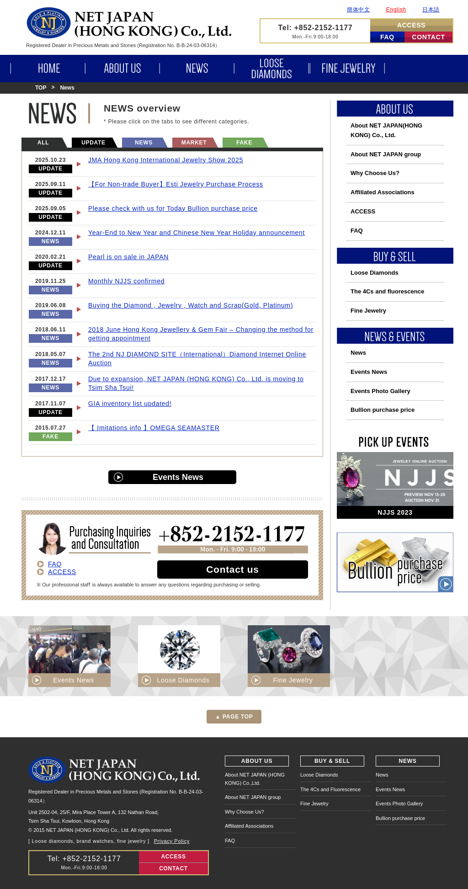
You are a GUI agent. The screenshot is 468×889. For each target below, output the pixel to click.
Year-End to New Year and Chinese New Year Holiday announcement (196, 232)
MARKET (194, 142)
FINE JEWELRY (348, 68)
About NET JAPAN (386, 130)
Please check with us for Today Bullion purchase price (173, 208)
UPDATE (93, 142)
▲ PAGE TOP (234, 716)
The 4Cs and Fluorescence (330, 789)
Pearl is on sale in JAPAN (128, 257)
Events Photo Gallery (380, 391)
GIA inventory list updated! (129, 403)
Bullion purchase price (383, 409)
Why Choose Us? (375, 173)
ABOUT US (122, 68)
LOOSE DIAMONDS (271, 68)
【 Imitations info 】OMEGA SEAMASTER (154, 427)
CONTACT (428, 37)
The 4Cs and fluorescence (387, 291)
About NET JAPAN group (386, 154)
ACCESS (411, 25)
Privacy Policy (172, 841)
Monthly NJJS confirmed (126, 281)
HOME (46, 68)
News (358, 352)
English (396, 9)
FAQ (387, 37)
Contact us (232, 569)
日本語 (431, 9)
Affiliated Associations (383, 192)
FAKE (244, 142)
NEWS (196, 68)
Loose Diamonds (375, 272)
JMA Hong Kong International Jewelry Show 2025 (165, 160)
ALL (43, 142)
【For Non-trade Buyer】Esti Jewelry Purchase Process (175, 184)
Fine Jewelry (368, 310)
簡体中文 (358, 9)
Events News (178, 477)
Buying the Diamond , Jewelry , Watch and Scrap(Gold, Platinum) (190, 305)
